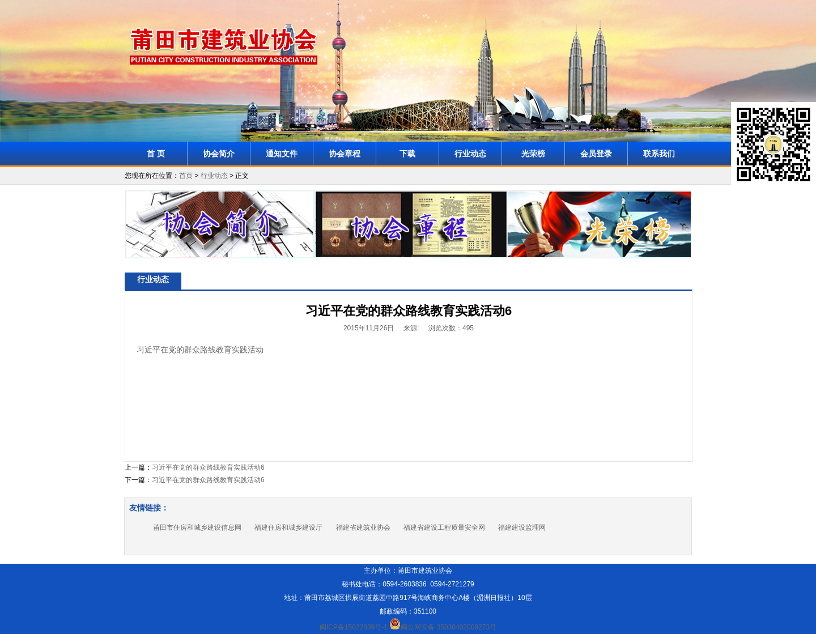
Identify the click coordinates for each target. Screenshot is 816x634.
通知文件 (282, 153)
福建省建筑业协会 (363, 527)
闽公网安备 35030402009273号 (442, 627)
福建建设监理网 (522, 527)
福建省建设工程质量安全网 (444, 527)
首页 (186, 176)
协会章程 (344, 153)
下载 (407, 153)
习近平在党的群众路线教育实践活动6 (208, 467)
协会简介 (219, 153)
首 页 (156, 153)
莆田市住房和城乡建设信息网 (197, 527)
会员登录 (596, 153)
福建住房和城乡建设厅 (288, 527)
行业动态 (470, 153)
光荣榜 (533, 153)
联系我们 (659, 153)
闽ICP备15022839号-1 (354, 627)
